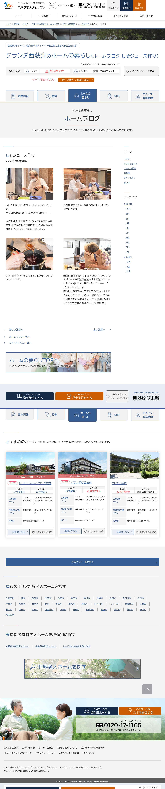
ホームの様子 (130, 168)
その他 (127, 183)
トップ (8, 24)
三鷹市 (143, 607)
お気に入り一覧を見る (83, 564)
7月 (127, 223)
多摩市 (143, 613)
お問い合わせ (28, 751)
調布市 (22, 613)
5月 (127, 233)
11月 (127, 267)
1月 (127, 252)
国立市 (104, 613)
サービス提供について (59, 5)
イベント (127, 159)
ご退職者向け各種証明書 (92, 751)
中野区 (9, 607)
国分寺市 (90, 613)
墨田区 (74, 602)
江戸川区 (98, 607)
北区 (47, 607)
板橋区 (59, 607)
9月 (127, 214)
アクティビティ (130, 164)
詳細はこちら (18, 532)
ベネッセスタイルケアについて (18, 757)
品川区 (87, 602)
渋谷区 (141, 602)
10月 (128, 209)
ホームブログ (83, 24)
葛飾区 (84, 607)
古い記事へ (99, 329)
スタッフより (129, 178)
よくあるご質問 (11, 751)
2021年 (128, 204)
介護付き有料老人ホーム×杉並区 (45, 24)
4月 (127, 238)
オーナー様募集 (46, 751)
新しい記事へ (16, 329)
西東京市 (10, 618)
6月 (127, 228)
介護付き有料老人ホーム (17, 650)
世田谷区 (127, 602)
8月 (127, 219)
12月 (128, 262)
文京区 (48, 602)
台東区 (61, 602)
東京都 (17, 24)
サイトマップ (88, 757)
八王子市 (114, 607)
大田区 (113, 602)
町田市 (35, 613)
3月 (127, 242)
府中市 (9, 613)
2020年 (128, 257)
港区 (23, 602)
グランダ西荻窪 (68, 24)
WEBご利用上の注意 (69, 757)
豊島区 (35, 607)
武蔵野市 (129, 607)
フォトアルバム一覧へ (20, 343)
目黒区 (100, 602)
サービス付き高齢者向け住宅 (76, 650)
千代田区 (10, 602)
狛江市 (117, 613)
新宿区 (35, 602)
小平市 (63, 613)
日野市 (76, 613)
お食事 (127, 173)
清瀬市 (130, 613)
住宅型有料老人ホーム (45, 650)
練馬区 (72, 607)
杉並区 (25, 24)
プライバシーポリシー (45, 757)
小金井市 (49, 613)
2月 (127, 247)
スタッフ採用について (67, 751)
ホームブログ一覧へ (19, 337)
